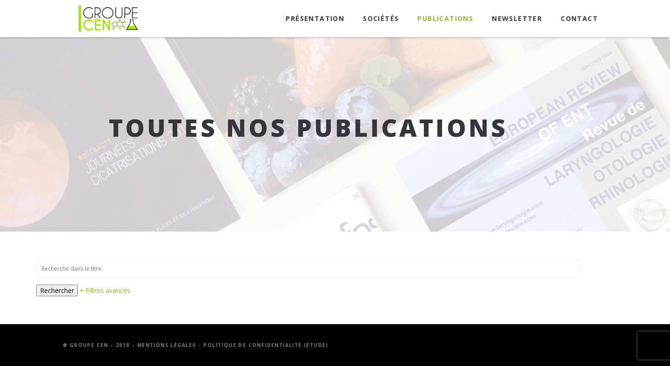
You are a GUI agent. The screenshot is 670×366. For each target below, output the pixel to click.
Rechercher (57, 290)
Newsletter (517, 18)
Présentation (315, 18)
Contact (579, 18)
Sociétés (381, 18)
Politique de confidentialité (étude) (265, 345)
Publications (445, 18)
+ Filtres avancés (105, 290)
